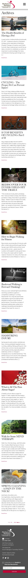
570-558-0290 (6, 540)
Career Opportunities (8, 553)
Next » (18, 522)
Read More (4, 57)
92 (15, 522)
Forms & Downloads (8, 555)
